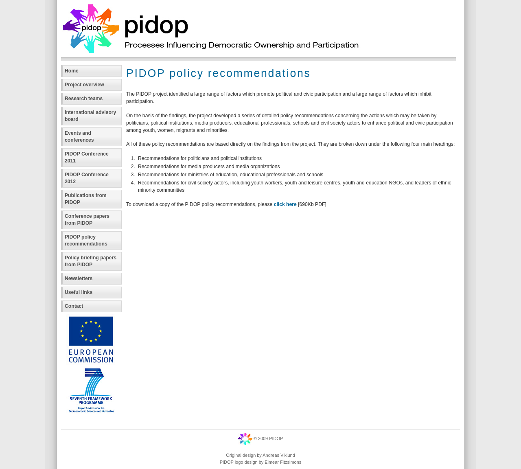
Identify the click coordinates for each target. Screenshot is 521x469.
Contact (74, 306)
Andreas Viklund (279, 455)
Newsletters (78, 278)
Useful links (78, 292)
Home (72, 71)
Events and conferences (79, 136)
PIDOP (276, 438)
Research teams (84, 98)
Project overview (84, 85)
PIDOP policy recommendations (86, 240)
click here (286, 204)
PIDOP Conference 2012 (87, 178)
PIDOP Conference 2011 (87, 157)
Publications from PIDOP (86, 199)
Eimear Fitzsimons (283, 462)
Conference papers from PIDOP (87, 219)
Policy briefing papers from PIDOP (90, 261)
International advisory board (90, 116)
